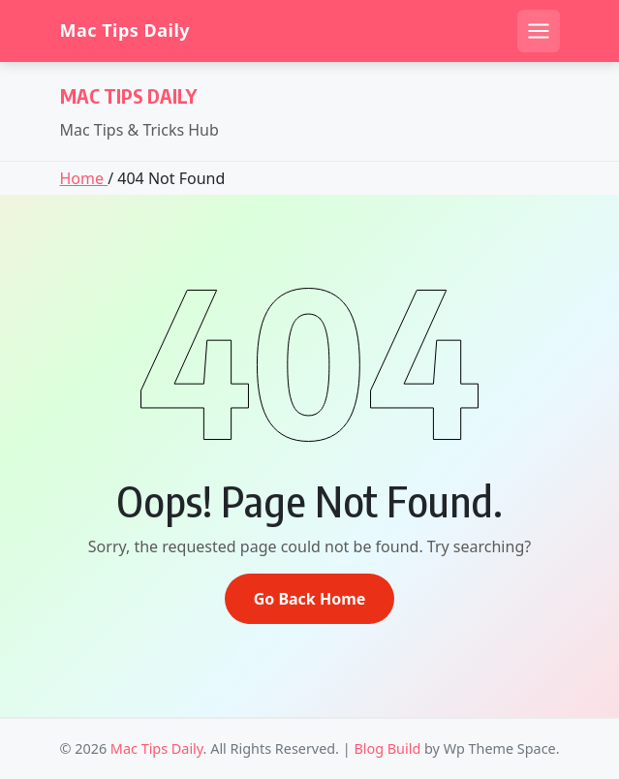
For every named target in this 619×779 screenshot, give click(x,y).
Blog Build (387, 748)
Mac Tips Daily (125, 30)
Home (84, 178)
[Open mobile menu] (538, 31)
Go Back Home (310, 598)
